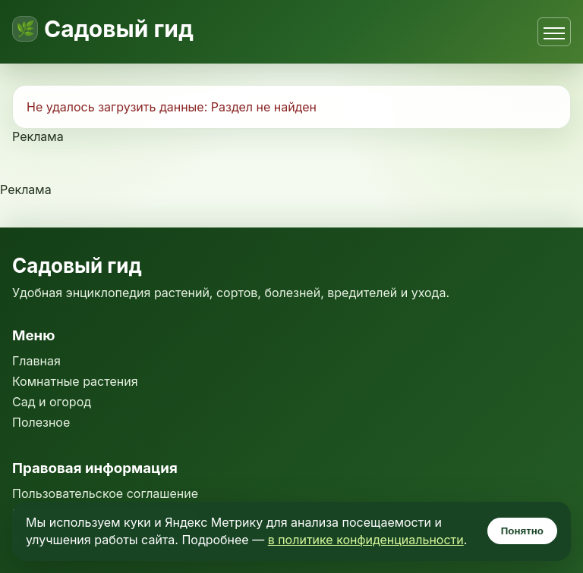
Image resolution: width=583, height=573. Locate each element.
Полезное (41, 422)
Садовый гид (119, 28)
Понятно (522, 531)
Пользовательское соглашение (105, 493)
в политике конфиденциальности (366, 539)
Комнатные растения (75, 381)
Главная (36, 360)
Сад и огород (51, 401)
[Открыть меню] (554, 31)
